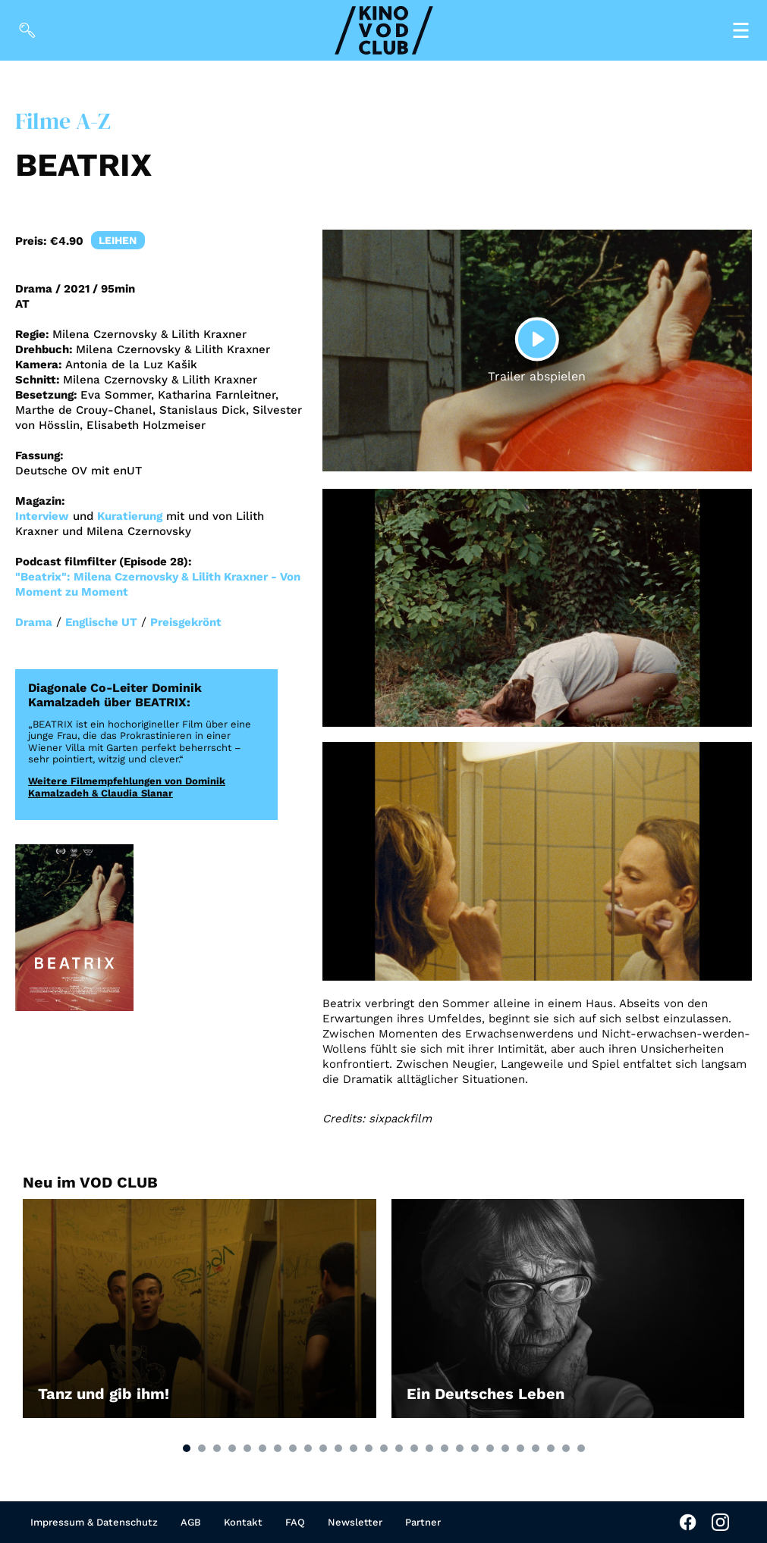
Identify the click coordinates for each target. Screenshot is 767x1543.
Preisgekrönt (186, 622)
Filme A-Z (63, 120)
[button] (186, 1448)
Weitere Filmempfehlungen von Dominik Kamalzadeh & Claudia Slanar (126, 787)
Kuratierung (129, 516)
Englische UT (101, 622)
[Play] (537, 339)
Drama (33, 622)
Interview (42, 516)
